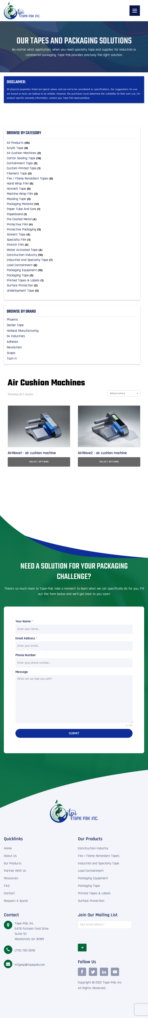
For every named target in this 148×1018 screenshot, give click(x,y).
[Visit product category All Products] (72, 142)
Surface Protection (91, 901)
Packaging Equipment (93, 878)
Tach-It (12, 358)
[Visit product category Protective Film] (72, 224)
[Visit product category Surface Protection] (72, 285)
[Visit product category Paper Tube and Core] (72, 209)
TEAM (81, 994)
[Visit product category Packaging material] (72, 203)
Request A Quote (16, 901)
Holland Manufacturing (23, 330)
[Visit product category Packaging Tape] (72, 275)
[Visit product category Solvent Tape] (72, 234)
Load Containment (91, 870)
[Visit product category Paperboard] (72, 214)
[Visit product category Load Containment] (72, 265)
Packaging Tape (89, 885)
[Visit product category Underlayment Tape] (72, 290)
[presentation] (105, 936)
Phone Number (25, 655)
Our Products (13, 863)
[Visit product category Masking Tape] (72, 198)
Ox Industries (16, 336)
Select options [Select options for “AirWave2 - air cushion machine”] (109, 461)
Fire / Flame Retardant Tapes (98, 856)
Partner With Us (15, 870)
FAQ (6, 885)
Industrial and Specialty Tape (98, 863)
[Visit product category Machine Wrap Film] (72, 193)
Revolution (14, 347)
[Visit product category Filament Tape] (72, 173)
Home (8, 848)
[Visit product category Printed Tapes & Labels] (72, 280)
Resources (11, 878)
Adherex (12, 341)
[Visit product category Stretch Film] (72, 244)
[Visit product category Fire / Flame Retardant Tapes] (72, 178)
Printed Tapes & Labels (94, 893)
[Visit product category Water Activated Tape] (72, 249)
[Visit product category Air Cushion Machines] (72, 153)
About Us (10, 856)
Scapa (11, 353)
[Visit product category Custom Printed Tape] (72, 168)
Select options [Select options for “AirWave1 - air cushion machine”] (39, 461)
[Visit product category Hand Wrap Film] (72, 183)
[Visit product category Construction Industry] (72, 254)
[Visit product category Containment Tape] (72, 163)
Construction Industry (93, 848)
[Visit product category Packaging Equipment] (72, 270)
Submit (74, 733)
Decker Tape (15, 325)
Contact (9, 893)
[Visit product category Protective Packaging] (72, 229)
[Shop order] (124, 393)
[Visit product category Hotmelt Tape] (72, 188)
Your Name (24, 621)
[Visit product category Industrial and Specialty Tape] (72, 259)
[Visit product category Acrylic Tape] (72, 148)
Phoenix (12, 319)
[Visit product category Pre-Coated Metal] (72, 219)
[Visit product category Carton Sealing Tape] (72, 158)
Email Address (26, 638)
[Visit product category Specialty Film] (72, 239)
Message (21, 672)
